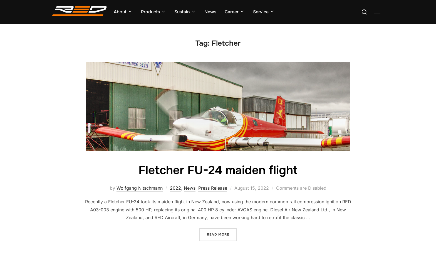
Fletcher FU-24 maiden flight (217, 170)
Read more (222, 234)
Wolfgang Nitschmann (140, 188)
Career (235, 12)
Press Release (212, 188)
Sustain (185, 12)
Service (264, 12)
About (123, 12)
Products (153, 12)
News (210, 12)
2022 (175, 188)
